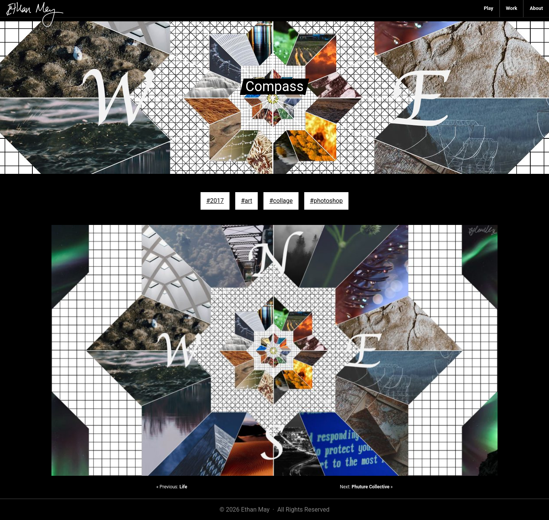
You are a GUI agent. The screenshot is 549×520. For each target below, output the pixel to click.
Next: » (366, 487)
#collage (280, 200)
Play (488, 8)
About (536, 8)
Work (511, 8)
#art (246, 200)
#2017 (215, 200)
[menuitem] (489, 8)
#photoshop (326, 200)
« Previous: (171, 487)
